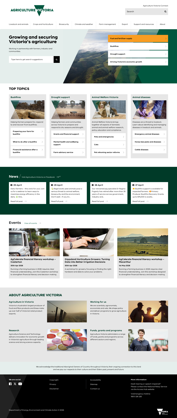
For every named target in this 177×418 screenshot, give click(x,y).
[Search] (57, 59)
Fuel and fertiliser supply (121, 38)
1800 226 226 (136, 396)
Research (14, 330)
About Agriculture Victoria (35, 295)
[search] (146, 11)
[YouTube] (20, 384)
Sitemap (93, 384)
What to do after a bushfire (25, 142)
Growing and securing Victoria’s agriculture (33, 39)
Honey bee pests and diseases (148, 142)
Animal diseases (141, 97)
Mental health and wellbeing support (66, 143)
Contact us (95, 389)
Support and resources (144, 24)
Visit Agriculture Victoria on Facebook (40, 177)
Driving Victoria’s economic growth (126, 62)
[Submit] (165, 11)
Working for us (98, 301)
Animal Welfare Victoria (105, 97)
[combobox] (31, 59)
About (162, 24)
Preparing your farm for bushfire (23, 132)
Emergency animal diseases (147, 134)
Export (125, 24)
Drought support (117, 54)
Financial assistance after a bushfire (25, 151)
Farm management (107, 24)
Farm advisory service (63, 152)
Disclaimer (54, 389)
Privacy (53, 384)
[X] (15, 384)
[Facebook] (10, 384)
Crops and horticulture (43, 24)
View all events (32, 223)
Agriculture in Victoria (21, 301)
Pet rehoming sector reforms (107, 152)
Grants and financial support (66, 134)
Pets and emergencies (104, 137)
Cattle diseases (141, 149)
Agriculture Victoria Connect (155, 6)
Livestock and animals (18, 24)
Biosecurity (64, 24)
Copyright (54, 380)
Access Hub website (145, 389)
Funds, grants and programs (106, 330)
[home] (32, 10)
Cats (96, 144)
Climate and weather (84, 24)
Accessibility (95, 380)
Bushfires (114, 46)
